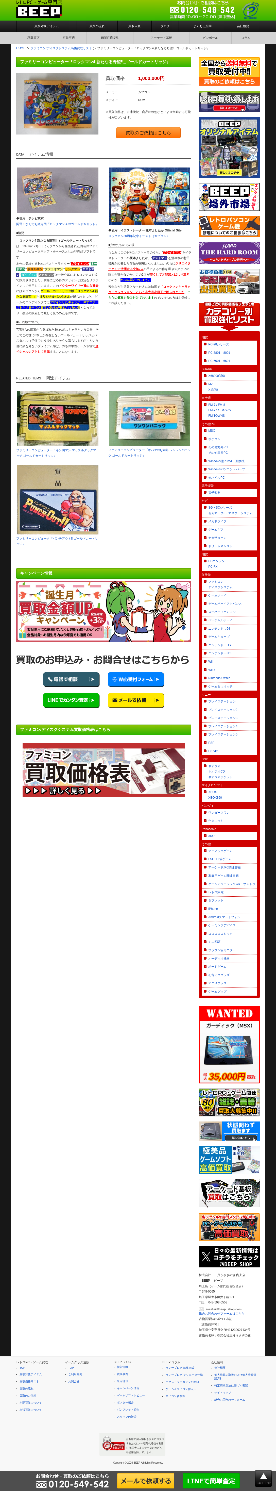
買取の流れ (97, 26)
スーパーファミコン (222, 612)
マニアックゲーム (220, 851)
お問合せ (73, 1381)
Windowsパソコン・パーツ (226, 469)
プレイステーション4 (222, 726)
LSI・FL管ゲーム (220, 859)
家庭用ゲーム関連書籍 (223, 876)
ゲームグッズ (217, 991)
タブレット (215, 900)
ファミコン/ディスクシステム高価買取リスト (61, 48)
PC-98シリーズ (218, 344)
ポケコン (214, 439)
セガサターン (217, 538)
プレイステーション (222, 701)
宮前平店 (69, 38)
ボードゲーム (217, 966)
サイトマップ (222, 1392)
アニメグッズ (217, 983)
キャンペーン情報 (128, 1388)
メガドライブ (217, 521)
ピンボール (210, 38)
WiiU (211, 670)
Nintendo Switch (219, 678)
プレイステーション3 (222, 718)
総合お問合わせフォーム (229, 1399)
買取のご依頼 (28, 1395)
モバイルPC (216, 477)
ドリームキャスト (220, 546)
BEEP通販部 (109, 38)
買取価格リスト (29, 1381)
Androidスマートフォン (224, 917)
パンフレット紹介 (128, 1409)
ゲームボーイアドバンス (225, 604)
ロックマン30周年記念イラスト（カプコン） (138, 236)
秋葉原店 (33, 38)
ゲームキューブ (219, 637)
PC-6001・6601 (219, 361)
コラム (245, 38)
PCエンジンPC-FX (216, 563)
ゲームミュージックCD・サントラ (231, 884)
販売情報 (122, 1381)
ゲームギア (215, 529)
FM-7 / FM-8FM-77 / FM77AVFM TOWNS (219, 410)
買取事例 (122, 1374)
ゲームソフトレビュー (131, 1395)
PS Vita (213, 751)
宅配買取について (31, 1402)
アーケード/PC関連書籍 (224, 867)
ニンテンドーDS (219, 645)
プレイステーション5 (222, 734)
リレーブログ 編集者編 (180, 1367)
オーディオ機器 (219, 958)
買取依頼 (134, 26)
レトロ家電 (215, 892)
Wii (210, 661)
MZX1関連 (213, 387)
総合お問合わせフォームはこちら (222, 1313)
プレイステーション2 (222, 710)
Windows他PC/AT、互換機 (226, 461)
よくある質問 (202, 26)
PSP (211, 743)
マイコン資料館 (175, 1396)
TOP (22, 1367)
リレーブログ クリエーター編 (184, 1374)
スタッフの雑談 (126, 1416)
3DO (211, 836)
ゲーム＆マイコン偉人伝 (181, 1389)
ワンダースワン (219, 812)
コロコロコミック (220, 933)
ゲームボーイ (217, 595)
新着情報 (122, 1366)
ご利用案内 (75, 1374)
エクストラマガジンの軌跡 (182, 1381)
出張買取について (31, 1409)
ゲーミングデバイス (222, 925)
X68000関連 (216, 376)
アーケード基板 (161, 38)
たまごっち (215, 821)
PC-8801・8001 (219, 353)
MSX (211, 430)
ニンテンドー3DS (220, 653)
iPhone (213, 909)
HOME (20, 48)
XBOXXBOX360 (215, 794)
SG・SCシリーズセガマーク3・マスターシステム (230, 510)
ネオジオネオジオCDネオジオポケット (220, 771)
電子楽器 (214, 492)
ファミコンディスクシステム (220, 584)
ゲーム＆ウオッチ (220, 686)
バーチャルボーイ (220, 620)
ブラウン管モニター (222, 950)
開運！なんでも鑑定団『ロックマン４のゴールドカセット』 (57, 224)
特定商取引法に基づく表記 (231, 1385)
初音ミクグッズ (219, 975)
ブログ (165, 26)
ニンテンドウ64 (219, 628)
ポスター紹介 (125, 1402)
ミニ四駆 (214, 942)
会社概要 (243, 26)
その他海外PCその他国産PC (218, 450)
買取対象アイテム (46, 26)
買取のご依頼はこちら (148, 132)
